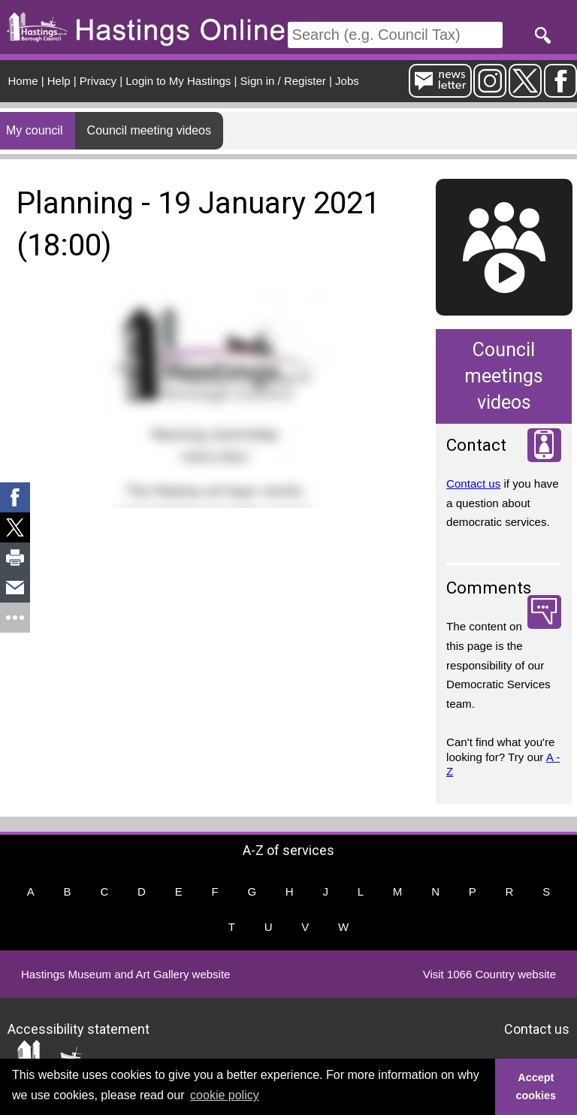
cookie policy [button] (224, 1095)
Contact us (473, 483)
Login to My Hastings (178, 80)
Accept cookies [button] (536, 1086)
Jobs (347, 80)
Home (23, 80)
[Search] (395, 35)
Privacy (98, 80)
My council (34, 130)
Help (59, 80)
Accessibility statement (79, 1028)
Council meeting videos (149, 130)
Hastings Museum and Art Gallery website (125, 974)
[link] (15, 497)
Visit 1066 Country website (489, 974)
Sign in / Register (283, 80)
